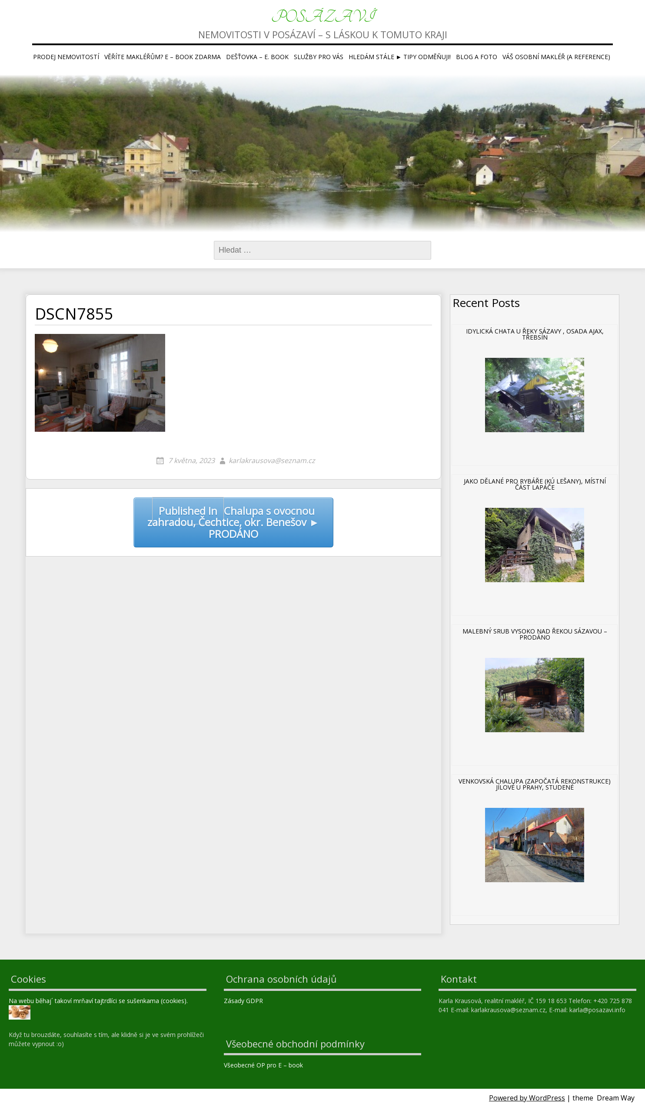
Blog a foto (476, 57)
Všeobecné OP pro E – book (264, 1065)
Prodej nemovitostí (66, 57)
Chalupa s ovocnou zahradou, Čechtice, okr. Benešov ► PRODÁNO (233, 519)
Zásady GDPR (244, 1001)
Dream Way (616, 1098)
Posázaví (322, 17)
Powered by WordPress (527, 1098)
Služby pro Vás (318, 57)
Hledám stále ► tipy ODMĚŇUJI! (400, 57)
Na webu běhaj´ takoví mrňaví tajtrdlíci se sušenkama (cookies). (98, 1001)
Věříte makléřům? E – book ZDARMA (162, 57)
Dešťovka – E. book (257, 57)
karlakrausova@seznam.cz (272, 460)
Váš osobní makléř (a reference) (556, 57)
